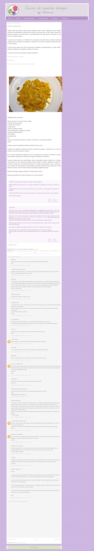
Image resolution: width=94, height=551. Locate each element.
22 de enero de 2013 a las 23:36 (21, 417)
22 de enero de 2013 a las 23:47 (21, 430)
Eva (12, 329)
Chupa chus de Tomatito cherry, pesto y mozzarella (21, 64)
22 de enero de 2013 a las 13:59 (21, 335)
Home (10, 18)
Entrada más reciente (11, 539)
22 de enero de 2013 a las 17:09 (21, 351)
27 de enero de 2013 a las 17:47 (21, 497)
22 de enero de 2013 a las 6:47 (21, 265)
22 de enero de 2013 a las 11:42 (21, 325)
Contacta (64, 18)
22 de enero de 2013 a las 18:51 (21, 360)
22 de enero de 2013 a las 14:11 (21, 343)
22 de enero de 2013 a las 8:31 (21, 275)
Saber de (55, 18)
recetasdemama (44, 251)
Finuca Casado (14, 469)
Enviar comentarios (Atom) (20, 542)
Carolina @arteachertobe (17, 269)
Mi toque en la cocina (16, 445)
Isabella (13, 379)
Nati (12, 457)
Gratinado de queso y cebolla (15, 56)
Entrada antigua (57, 539)
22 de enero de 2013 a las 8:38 (21, 290)
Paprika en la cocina (16, 434)
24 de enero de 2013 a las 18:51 (21, 465)
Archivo (18, 18)
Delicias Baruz (14, 294)
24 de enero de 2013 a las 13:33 (21, 442)
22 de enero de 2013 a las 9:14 (21, 298)
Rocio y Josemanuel (15, 363)
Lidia (12, 279)
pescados (21, 251)
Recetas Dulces (43, 18)
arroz (16, 251)
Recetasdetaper (55, 251)
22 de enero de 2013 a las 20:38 (21, 385)
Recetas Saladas (29, 18)
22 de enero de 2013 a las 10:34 (21, 315)
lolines (12, 355)
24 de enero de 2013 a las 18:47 (21, 453)
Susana (12, 347)
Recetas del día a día (32, 251)
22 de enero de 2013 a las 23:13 (21, 396)
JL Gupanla (14, 319)
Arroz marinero (14, 26)
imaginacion (14, 302)
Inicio (35, 539)
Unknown (13, 339)
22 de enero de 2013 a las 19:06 (21, 375)
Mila (12, 259)
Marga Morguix (15, 400)
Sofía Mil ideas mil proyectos (17, 389)
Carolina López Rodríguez (17, 420)
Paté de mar (11, 60)
